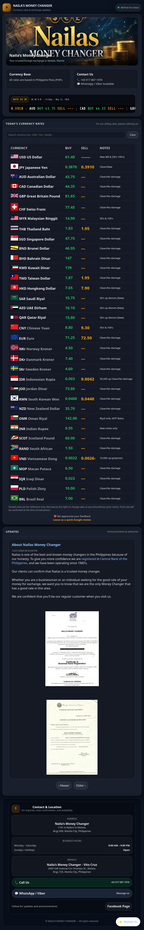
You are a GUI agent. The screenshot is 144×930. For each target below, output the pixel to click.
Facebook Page (118, 906)
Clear (133, 134)
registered (89, 559)
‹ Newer (63, 785)
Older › (81, 785)
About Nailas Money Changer (36, 544)
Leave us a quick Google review (72, 519)
